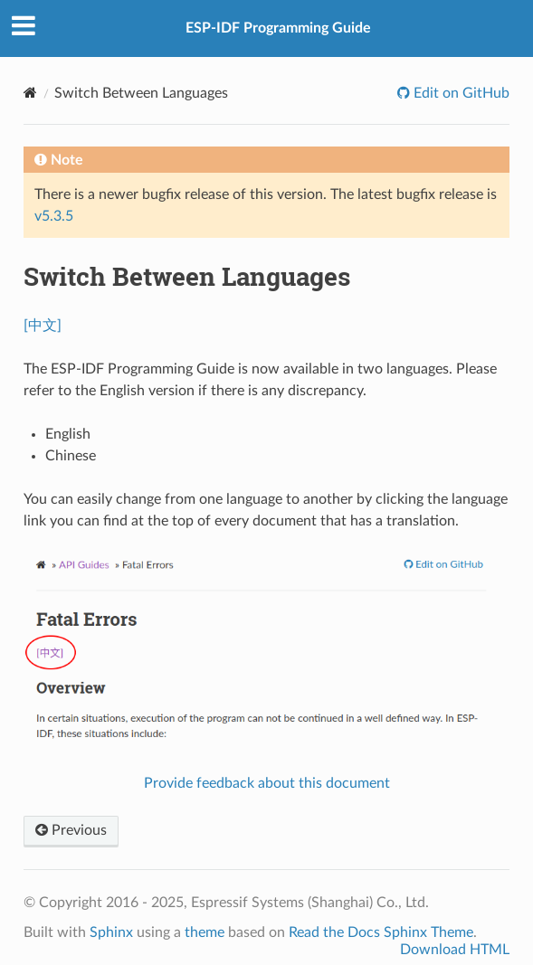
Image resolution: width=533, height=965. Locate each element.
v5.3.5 (53, 216)
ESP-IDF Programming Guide (278, 28)
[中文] (43, 325)
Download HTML (454, 949)
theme (204, 932)
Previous (71, 830)
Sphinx (111, 932)
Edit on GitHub (459, 93)
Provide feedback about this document (267, 783)
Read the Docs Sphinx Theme (381, 932)
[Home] (30, 92)
